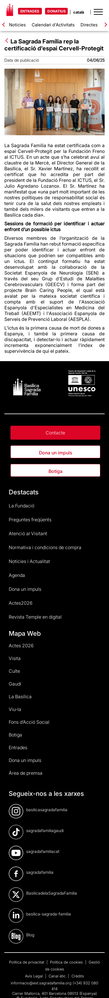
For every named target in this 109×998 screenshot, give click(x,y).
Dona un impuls (55, 453)
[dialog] (98, 986)
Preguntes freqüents (30, 519)
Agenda (17, 575)
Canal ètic (58, 976)
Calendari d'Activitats (53, 25)
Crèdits (78, 976)
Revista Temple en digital (35, 617)
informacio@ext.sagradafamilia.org (41, 983)
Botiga (55, 471)
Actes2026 (21, 603)
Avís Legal (34, 976)
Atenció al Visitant (28, 533)
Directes (89, 25)
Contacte (55, 433)
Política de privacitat (27, 962)
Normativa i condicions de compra (45, 547)
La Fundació (21, 506)
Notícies (17, 25)
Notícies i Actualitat (29, 561)
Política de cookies (67, 962)
